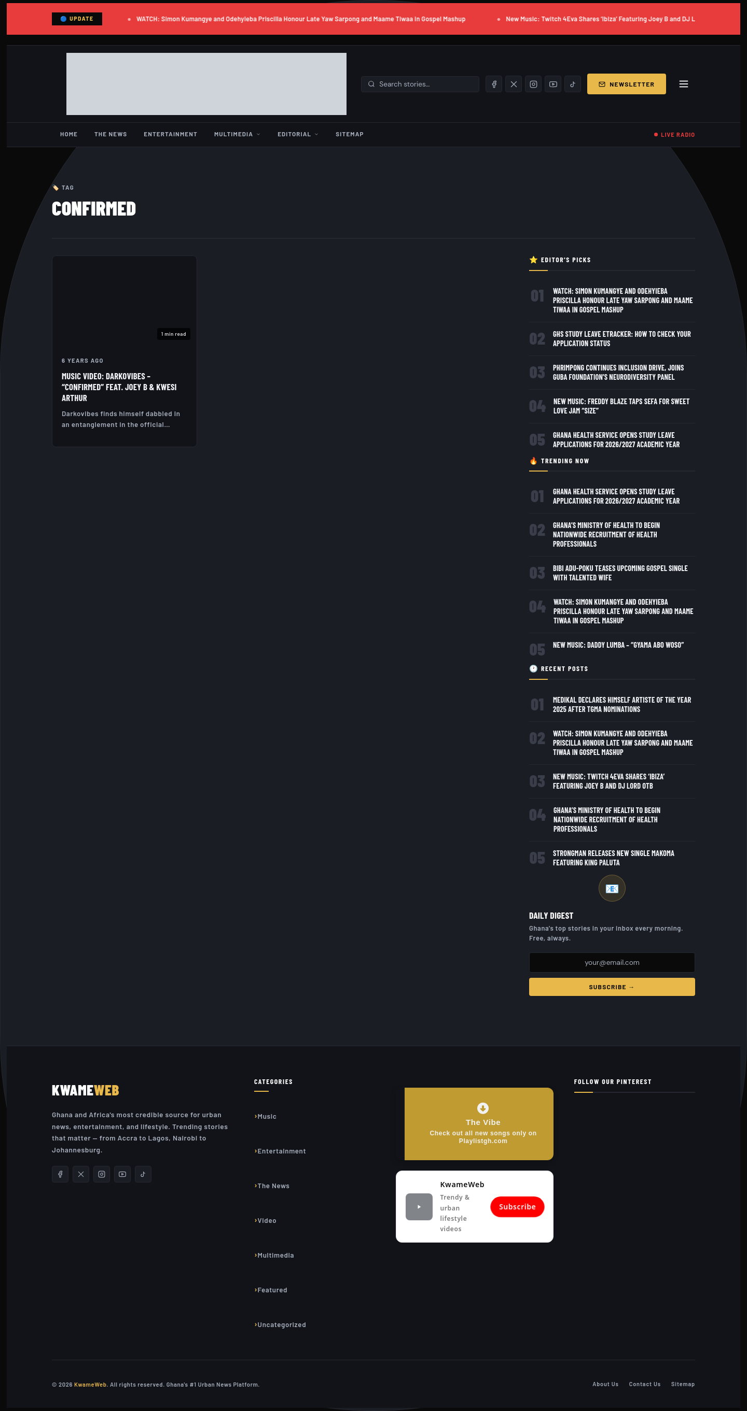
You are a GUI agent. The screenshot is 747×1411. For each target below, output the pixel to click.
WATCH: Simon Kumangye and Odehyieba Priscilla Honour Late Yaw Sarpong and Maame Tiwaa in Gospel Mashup (303, 18)
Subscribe (517, 1207)
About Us (605, 1383)
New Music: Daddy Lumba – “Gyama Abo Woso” (618, 644)
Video (267, 1220)
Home (69, 133)
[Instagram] (533, 84)
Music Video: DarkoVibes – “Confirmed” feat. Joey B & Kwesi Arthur (119, 386)
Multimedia (237, 133)
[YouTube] (553, 84)
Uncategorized (282, 1324)
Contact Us (645, 1383)
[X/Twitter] (513, 84)
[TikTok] (572, 84)
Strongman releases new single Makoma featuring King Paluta (613, 858)
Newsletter (627, 84)
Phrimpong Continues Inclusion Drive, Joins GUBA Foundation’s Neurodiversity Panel (618, 372)
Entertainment (171, 133)
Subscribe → (612, 986)
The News (110, 133)
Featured (273, 1290)
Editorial (298, 133)
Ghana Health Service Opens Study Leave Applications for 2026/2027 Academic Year (616, 440)
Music (267, 1116)
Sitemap (350, 133)
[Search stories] (426, 84)
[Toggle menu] (683, 84)
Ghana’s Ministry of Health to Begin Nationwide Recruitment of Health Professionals (606, 534)
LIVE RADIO (678, 134)
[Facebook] (494, 84)
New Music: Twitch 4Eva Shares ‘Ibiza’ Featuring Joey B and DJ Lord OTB (614, 18)
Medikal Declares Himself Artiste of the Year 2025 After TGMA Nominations (622, 704)
